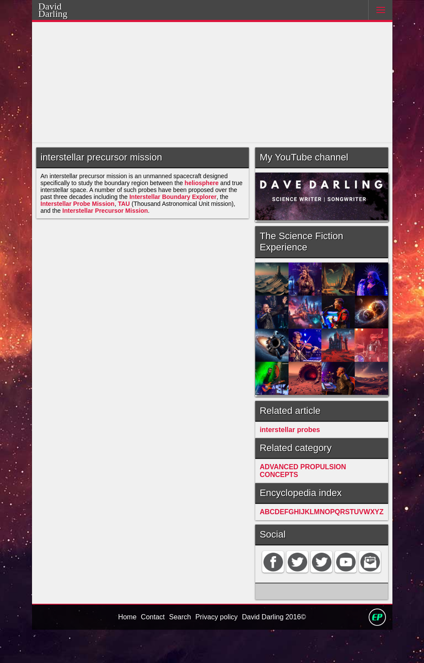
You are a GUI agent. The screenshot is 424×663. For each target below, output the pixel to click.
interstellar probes (301, 426)
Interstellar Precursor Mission (108, 219)
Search (179, 649)
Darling (64, 12)
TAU (128, 211)
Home (124, 649)
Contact (151, 649)
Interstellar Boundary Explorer (179, 203)
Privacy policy (216, 649)
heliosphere (209, 187)
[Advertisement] (212, 82)
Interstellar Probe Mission (80, 211)
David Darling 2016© (275, 649)
